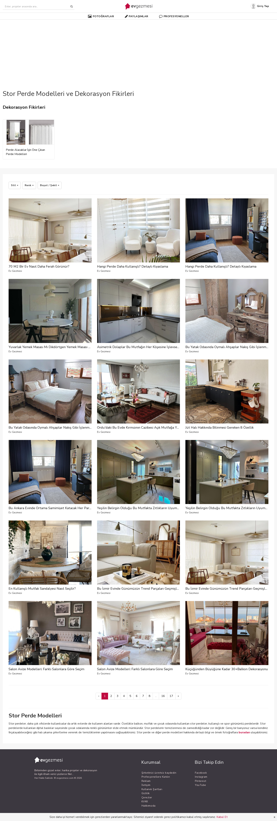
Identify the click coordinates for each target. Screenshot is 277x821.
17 (171, 696)
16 (163, 696)
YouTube (200, 785)
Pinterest (200, 781)
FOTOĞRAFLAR (101, 16)
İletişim (146, 785)
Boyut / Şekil (49, 185)
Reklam (146, 781)
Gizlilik (146, 793)
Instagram (201, 777)
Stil (14, 185)
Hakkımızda (149, 805)
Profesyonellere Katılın (156, 777)
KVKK (145, 801)
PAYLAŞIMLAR (136, 16)
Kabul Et (222, 817)
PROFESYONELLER (174, 16)
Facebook (201, 773)
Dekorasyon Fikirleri (24, 107)
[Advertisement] (138, 48)
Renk (29, 185)
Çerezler (147, 797)
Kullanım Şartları (152, 789)
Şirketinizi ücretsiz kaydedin (159, 773)
